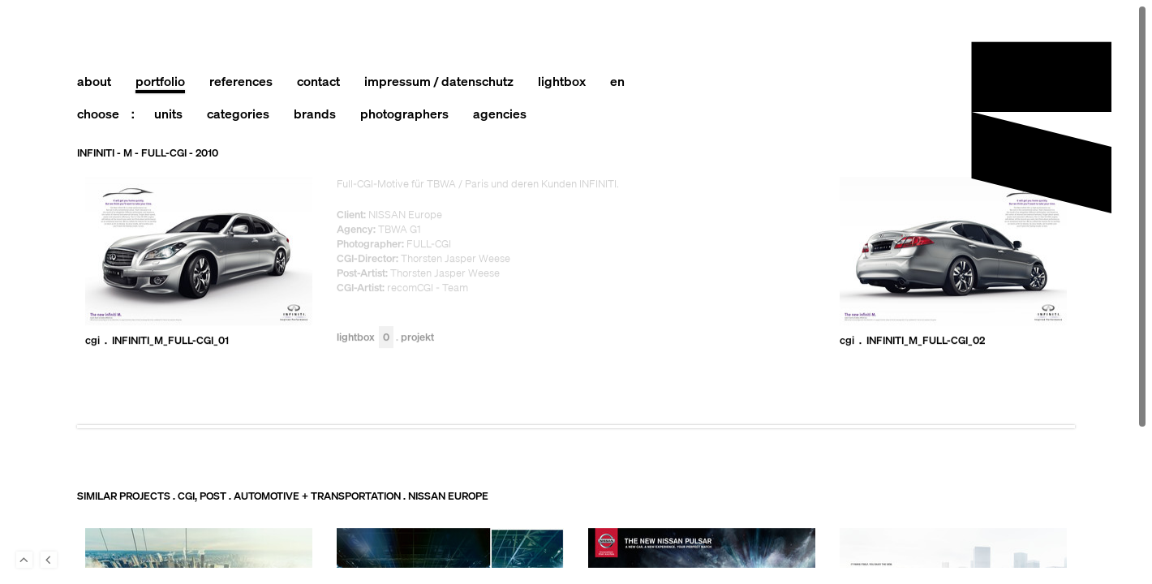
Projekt (417, 338)
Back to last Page (49, 560)
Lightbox (365, 338)
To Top (24, 560)
